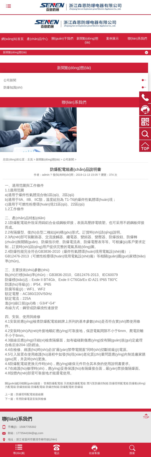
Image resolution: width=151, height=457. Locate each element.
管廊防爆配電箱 (53, 383)
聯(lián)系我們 (137, 38)
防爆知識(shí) (13, 87)
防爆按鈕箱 (23, 386)
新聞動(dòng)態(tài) (87, 40)
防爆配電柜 (67, 386)
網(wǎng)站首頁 (12, 39)
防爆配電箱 (38, 386)
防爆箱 (79, 386)
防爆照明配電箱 (119, 383)
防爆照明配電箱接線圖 (29, 394)
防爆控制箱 (53, 386)
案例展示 (112, 38)
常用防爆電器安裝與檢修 (31, 398)
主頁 (30, 159)
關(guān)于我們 (62, 38)
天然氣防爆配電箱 (75, 383)
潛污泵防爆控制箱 (98, 383)
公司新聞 (10, 80)
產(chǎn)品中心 (37, 39)
